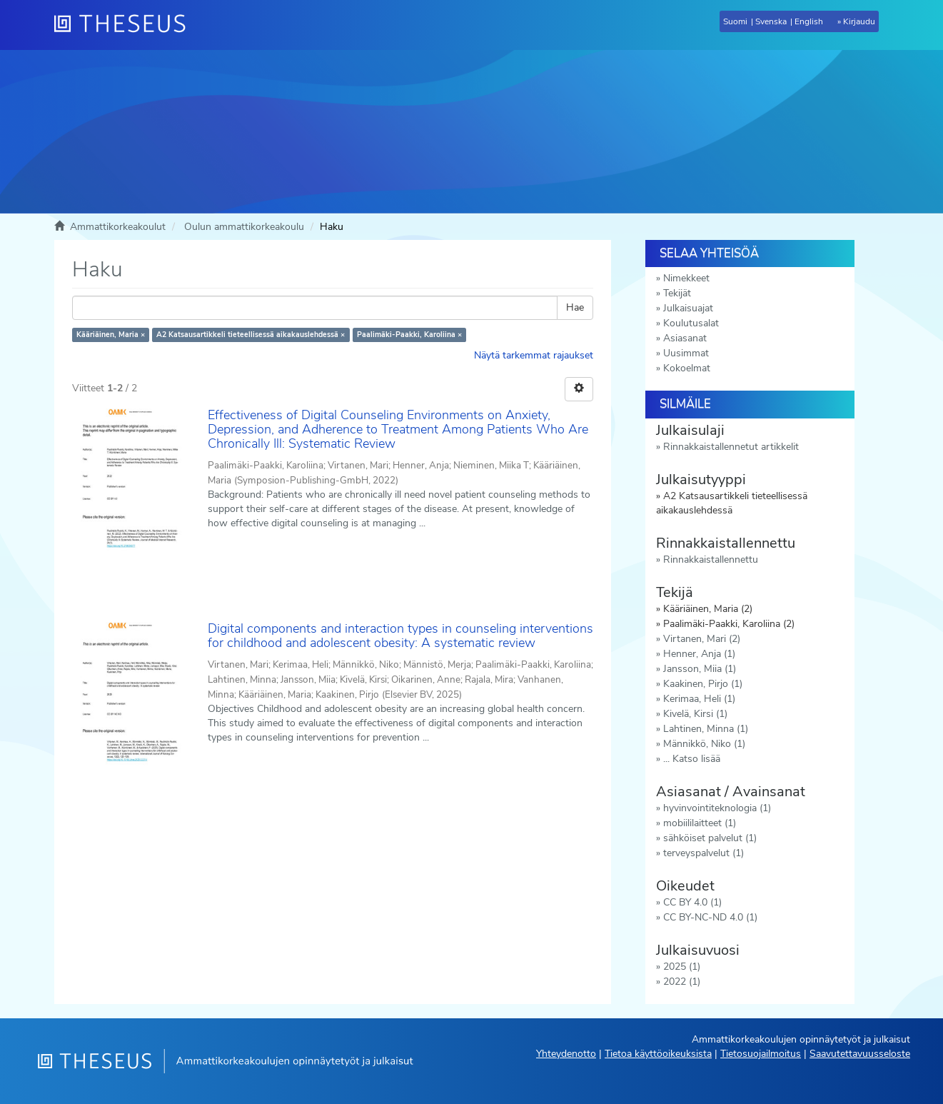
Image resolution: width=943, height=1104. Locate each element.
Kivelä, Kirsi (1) (695, 714)
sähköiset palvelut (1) (710, 838)
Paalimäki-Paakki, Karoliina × (409, 334)
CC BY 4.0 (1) (692, 902)
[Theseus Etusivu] (125, 25)
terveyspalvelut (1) (703, 853)
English (809, 21)
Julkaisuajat (688, 308)
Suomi (735, 21)
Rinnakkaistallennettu (710, 559)
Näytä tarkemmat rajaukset (533, 355)
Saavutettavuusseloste (860, 1053)
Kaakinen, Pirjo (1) (702, 684)
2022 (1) (681, 981)
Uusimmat (686, 353)
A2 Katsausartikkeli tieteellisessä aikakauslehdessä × (250, 334)
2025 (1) (681, 966)
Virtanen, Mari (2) (701, 639)
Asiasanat (685, 338)
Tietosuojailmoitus (760, 1053)
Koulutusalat (691, 323)
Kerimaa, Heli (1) (699, 699)
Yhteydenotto (566, 1053)
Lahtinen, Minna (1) (705, 729)
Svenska (771, 21)
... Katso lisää (691, 759)
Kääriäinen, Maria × (110, 334)
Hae (575, 307)
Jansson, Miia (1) (699, 669)
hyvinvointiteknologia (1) (717, 808)
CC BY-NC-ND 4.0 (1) (710, 917)
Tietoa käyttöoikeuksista (658, 1053)
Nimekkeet (686, 278)
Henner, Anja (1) (699, 654)
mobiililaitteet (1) (699, 823)
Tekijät (677, 293)
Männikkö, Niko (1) (704, 744)
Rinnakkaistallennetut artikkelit (731, 446)
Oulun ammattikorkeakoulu (244, 227)
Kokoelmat (686, 368)
